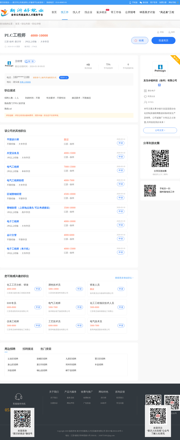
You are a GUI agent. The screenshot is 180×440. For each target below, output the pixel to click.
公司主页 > (160, 130)
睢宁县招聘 (71, 370)
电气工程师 (13, 167)
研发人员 (95, 284)
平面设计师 (13, 139)
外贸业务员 (13, 153)
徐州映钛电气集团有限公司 (59, 311)
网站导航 (172, 2)
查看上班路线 (25, 82)
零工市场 (116, 12)
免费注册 (162, 2)
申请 (121, 143)
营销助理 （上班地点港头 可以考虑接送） (29, 207)
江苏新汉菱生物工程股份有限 (18, 293)
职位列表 (26, 24)
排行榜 (103, 398)
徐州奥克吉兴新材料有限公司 (101, 293)
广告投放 (87, 403)
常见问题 (120, 403)
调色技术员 (54, 284)
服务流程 (70, 398)
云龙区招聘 (13, 359)
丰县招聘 (99, 364)
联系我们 (120, 398)
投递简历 (163, 40)
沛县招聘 (12, 370)
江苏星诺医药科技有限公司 (17, 311)
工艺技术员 (54, 321)
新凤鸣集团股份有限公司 (58, 329)
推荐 (173, 32)
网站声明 (70, 403)
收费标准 (87, 398)
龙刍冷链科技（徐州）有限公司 (160, 80)
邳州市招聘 (71, 364)
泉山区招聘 (13, 364)
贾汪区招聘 (100, 359)
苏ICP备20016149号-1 (114, 431)
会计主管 (11, 235)
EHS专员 (11, 303)
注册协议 (54, 403)
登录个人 (64, 78)
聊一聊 (31, 61)
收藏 (141, 40)
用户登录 (153, 2)
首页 (54, 12)
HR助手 (103, 403)
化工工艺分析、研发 (17, 284)
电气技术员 (96, 321)
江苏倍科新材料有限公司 (58, 293)
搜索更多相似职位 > (124, 278)
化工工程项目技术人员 (102, 303)
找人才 (76, 12)
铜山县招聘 (42, 370)
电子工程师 (13, 221)
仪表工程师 (13, 321)
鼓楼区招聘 (42, 359)
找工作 (65, 12)
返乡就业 (101, 12)
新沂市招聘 (42, 364)
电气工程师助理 (15, 180)
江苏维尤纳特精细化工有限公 (101, 311)
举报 (162, 32)
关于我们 (54, 398)
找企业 (88, 12)
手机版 (135, 2)
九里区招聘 (71, 359)
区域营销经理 (14, 194)
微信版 (145, 2)
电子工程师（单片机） (19, 248)
